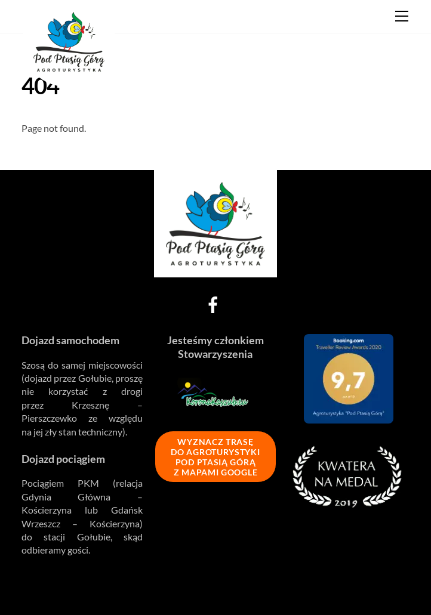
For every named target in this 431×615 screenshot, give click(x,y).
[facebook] (215, 303)
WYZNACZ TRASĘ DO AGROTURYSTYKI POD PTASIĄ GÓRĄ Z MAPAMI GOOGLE (215, 457)
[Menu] (402, 16)
